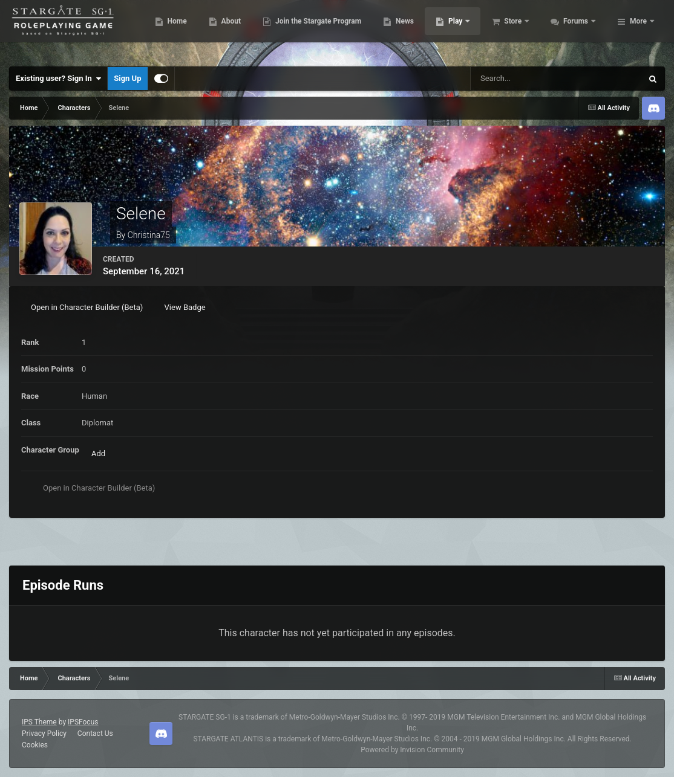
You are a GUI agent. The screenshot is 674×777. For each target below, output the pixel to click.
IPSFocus (83, 722)
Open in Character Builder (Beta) (87, 307)
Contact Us (95, 733)
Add (98, 453)
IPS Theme (39, 722)
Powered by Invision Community (412, 750)
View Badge (185, 307)
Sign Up (127, 78)
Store (579, 30)
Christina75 (149, 235)
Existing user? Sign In (58, 78)
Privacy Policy (44, 733)
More (638, 30)
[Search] (522, 78)
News (470, 30)
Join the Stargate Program (384, 30)
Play (522, 30)
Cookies (35, 745)
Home (242, 30)
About (296, 30)
